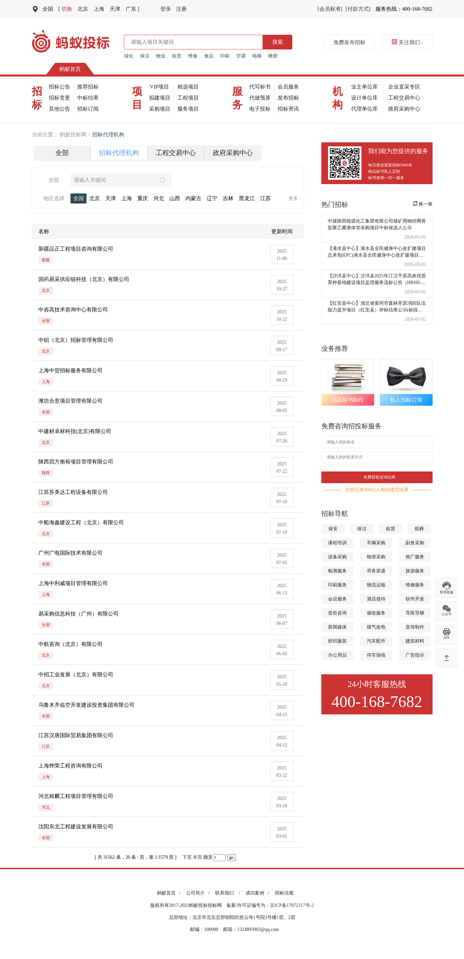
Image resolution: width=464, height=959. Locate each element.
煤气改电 (376, 627)
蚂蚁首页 (70, 69)
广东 (132, 9)
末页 (197, 857)
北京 (83, 9)
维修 (192, 55)
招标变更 (59, 98)
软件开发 (415, 598)
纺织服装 (337, 641)
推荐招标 (88, 87)
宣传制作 (415, 627)
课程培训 (337, 542)
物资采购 (376, 556)
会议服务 (337, 598)
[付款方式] (357, 9)
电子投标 (260, 109)
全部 (62, 152)
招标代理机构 (119, 152)
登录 (165, 9)
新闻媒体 (337, 627)
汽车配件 (376, 641)
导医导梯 (415, 612)
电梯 (257, 55)
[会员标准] (330, 9)
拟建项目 (159, 98)
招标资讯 (288, 109)
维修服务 (415, 584)
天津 (115, 9)
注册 (181, 9)
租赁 (176, 55)
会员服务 (288, 87)
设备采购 (337, 556)
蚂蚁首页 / (170, 893)
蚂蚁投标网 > (76, 134)
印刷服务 (337, 584)
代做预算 (260, 98)
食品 (208, 55)
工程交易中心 (404, 98)
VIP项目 (159, 87)
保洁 (144, 55)
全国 (47, 9)
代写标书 (260, 87)
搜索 (277, 42)
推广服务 (415, 556)
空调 (241, 55)
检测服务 (337, 570)
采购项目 (159, 109)
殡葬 (419, 528)
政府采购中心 (404, 109)
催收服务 (376, 612)
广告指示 (415, 655)
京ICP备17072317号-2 (292, 905)
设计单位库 (364, 98)
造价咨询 (337, 612)
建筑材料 (415, 641)
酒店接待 (376, 598)
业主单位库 (364, 87)
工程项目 (188, 98)
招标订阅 (88, 109)
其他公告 (59, 109)
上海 (99, 9)
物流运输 (376, 584)
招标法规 (284, 893)
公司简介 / (199, 893)
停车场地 (376, 655)
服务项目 (188, 109)
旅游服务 (415, 570)
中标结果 (88, 98)
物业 (160, 55)
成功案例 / (258, 893)
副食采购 (415, 542)
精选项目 (188, 87)
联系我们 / (228, 893)
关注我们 (407, 42)
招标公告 (59, 87)
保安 (333, 528)
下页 (187, 857)
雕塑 (273, 55)
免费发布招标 (349, 42)
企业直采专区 (404, 87)
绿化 (128, 55)
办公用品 (337, 655)
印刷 (224, 55)
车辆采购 (376, 542)
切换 (65, 9)
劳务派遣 (376, 570)
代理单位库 (364, 109)
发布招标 (288, 98)
